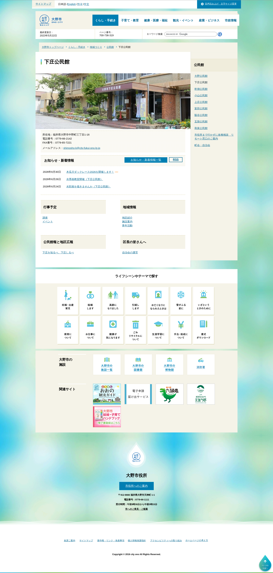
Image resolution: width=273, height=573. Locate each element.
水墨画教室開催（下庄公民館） (84, 179)
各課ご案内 (69, 540)
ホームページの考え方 (196, 540)
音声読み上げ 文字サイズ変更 (221, 3)
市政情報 (231, 20)
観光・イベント (183, 20)
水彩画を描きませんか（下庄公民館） (88, 186)
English (71, 4)
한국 (80, 4)
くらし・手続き (105, 20)
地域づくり (96, 47)
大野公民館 (201, 75)
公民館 (110, 47)
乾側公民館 (201, 88)
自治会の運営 (130, 252)
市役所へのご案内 (136, 485)
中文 (86, 4)
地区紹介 (127, 217)
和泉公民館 (201, 128)
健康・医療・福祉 (156, 20)
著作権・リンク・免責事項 (110, 540)
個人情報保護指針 (137, 540)
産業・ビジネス (209, 20)
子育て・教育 (130, 20)
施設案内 (127, 221)
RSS (176, 159)
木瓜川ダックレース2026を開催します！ (90, 171)
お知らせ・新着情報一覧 (146, 159)
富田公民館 (201, 108)
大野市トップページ (53, 47)
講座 (45, 217)
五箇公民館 (201, 121)
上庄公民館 (201, 101)
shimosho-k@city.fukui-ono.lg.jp (81, 147)
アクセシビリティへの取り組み (166, 540)
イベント (47, 221)
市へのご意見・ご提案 (136, 509)
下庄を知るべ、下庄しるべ (58, 252)
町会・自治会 (202, 145)
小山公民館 (201, 95)
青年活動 (127, 225)
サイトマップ (43, 3)
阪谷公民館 (201, 115)
